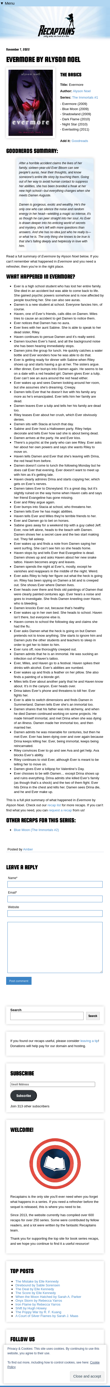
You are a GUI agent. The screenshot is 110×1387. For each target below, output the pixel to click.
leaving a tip (89, 1041)
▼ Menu (7, 3)
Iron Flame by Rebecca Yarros (37, 1304)
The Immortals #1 (85, 97)
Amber (28, 849)
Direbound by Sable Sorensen (37, 1285)
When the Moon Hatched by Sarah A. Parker (48, 1297)
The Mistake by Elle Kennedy (36, 1281)
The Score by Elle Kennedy (35, 1293)
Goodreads (80, 141)
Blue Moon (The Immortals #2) (36, 830)
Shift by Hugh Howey (30, 1308)
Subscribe (23, 1096)
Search (15, 1010)
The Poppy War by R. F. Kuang (38, 1312)
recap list (54, 805)
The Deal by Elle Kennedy (34, 1289)
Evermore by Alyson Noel (43, 59)
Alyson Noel (82, 91)
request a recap (60, 810)
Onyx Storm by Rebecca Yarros (38, 1300)
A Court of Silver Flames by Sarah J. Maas (46, 1316)
